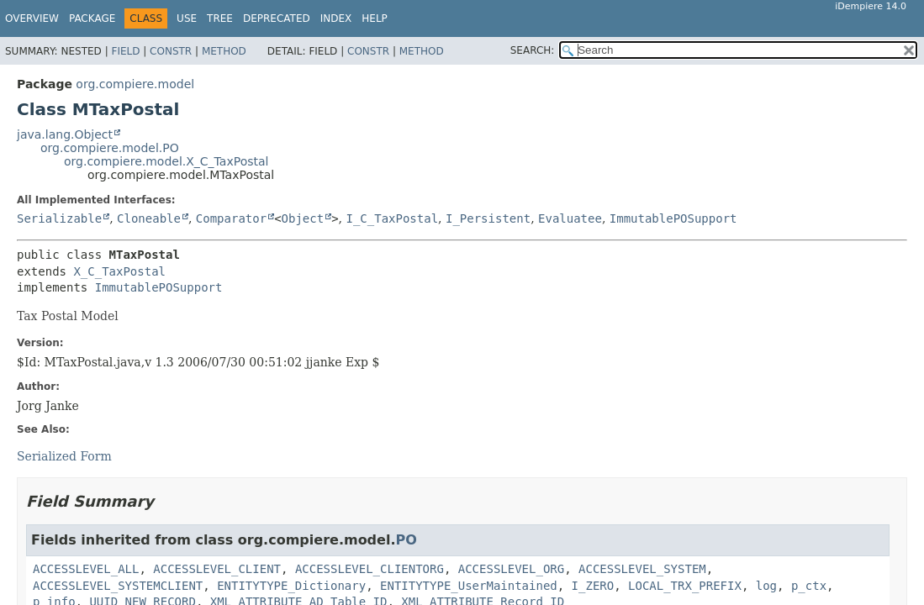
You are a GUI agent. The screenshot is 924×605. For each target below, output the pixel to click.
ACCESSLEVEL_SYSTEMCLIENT (118, 585)
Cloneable (149, 218)
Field (125, 51)
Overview (32, 18)
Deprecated (276, 18)
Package (92, 18)
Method (224, 51)
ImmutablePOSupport (673, 218)
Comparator (231, 218)
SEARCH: (532, 50)
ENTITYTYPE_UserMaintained (468, 585)
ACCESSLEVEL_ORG (511, 569)
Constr (171, 51)
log (766, 585)
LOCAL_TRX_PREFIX (685, 585)
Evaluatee (570, 218)
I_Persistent (488, 218)
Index (336, 18)
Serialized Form (64, 456)
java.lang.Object (65, 134)
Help (375, 18)
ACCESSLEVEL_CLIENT (217, 569)
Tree (220, 18)
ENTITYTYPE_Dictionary (291, 585)
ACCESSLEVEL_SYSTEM (642, 569)
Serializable (59, 218)
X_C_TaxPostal (119, 271)
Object (303, 218)
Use (187, 18)
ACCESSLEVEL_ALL (86, 569)
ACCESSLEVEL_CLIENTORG (369, 569)
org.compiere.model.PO (109, 148)
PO (405, 540)
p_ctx (808, 585)
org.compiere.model (135, 84)
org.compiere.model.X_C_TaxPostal (166, 161)
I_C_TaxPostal (392, 218)
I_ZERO (593, 585)
